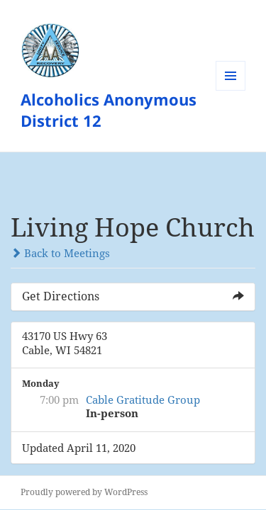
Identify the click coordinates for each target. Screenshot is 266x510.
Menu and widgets (230, 90)
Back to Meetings (60, 253)
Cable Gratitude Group (143, 399)
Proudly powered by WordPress (84, 492)
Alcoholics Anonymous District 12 (108, 110)
